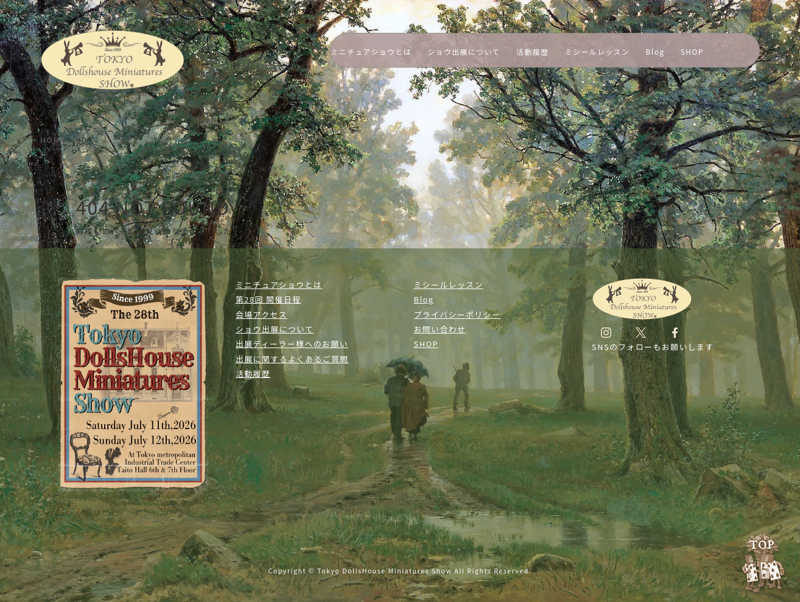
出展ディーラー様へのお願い (292, 343)
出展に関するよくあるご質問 (292, 359)
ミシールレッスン (597, 51)
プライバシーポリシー (457, 314)
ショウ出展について (463, 51)
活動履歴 (532, 51)
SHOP (692, 51)
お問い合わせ (440, 329)
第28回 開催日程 (268, 299)
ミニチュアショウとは (371, 51)
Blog (655, 51)
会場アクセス (261, 314)
